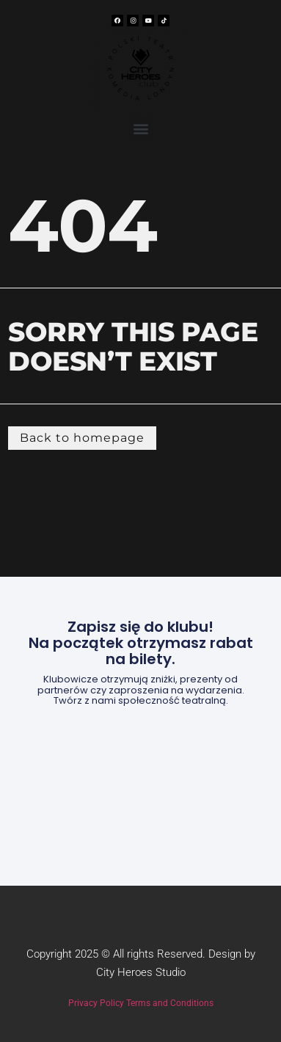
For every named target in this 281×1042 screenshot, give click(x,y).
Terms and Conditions (170, 1003)
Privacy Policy (96, 1003)
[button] (140, 128)
